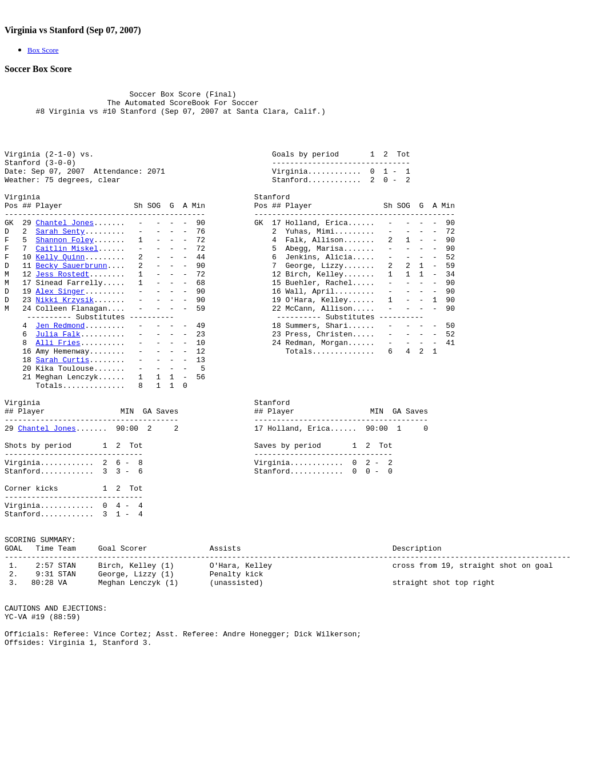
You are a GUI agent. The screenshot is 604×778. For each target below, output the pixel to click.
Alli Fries (58, 395)
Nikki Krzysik (65, 344)
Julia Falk (58, 385)
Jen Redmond (60, 375)
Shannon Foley (65, 272)
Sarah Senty (60, 261)
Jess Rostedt (63, 313)
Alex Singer (60, 333)
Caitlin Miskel (67, 282)
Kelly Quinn (60, 292)
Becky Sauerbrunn (71, 303)
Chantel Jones (65, 251)
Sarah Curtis (63, 416)
